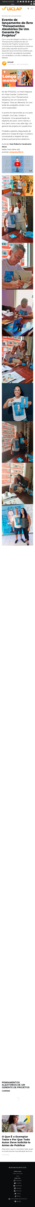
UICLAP (10, 62)
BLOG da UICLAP (15, 1167)
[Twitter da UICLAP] (31, 1)
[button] (28, 8)
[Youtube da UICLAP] (21, 1)
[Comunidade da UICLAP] (31, 4)
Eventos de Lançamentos (11, 16)
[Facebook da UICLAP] (23, 1)
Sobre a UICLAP (8, 1)
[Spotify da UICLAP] (34, 4)
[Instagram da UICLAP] (18, 1)
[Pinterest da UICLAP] (29, 1)
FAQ (12, 4)
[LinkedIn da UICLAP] (26, 1)
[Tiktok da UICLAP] (34, 1)
